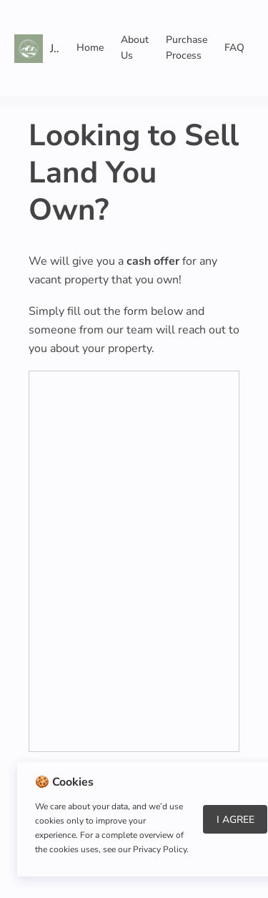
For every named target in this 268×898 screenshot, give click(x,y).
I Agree (235, 819)
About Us (135, 47)
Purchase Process (186, 47)
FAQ (234, 47)
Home (90, 47)
